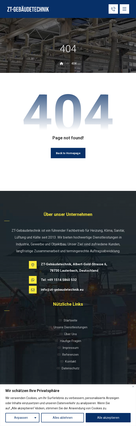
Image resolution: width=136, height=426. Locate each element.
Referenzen (68, 355)
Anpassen (21, 417)
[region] (68, 405)
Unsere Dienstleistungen (68, 327)
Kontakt (68, 361)
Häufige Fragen (68, 341)
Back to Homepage (68, 153)
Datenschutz (68, 368)
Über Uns (68, 334)
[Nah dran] (133, 386)
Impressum (68, 348)
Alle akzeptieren (108, 417)
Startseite (68, 320)
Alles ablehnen (63, 417)
